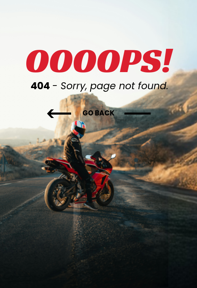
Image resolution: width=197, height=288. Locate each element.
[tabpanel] (98, 65)
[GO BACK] (98, 113)
